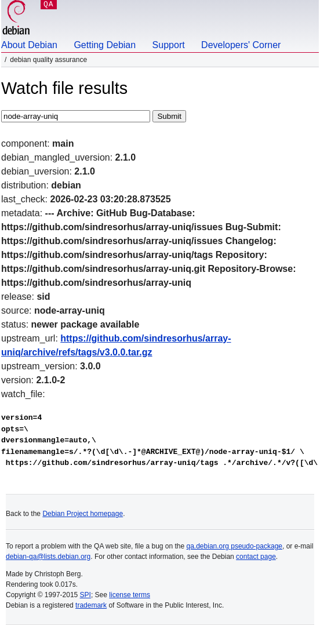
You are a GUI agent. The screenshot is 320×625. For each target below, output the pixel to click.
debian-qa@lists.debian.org (48, 557)
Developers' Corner (241, 45)
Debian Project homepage (82, 514)
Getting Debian (105, 45)
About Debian (29, 45)
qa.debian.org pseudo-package (234, 546)
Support (168, 45)
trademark (91, 605)
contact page (256, 557)
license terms (129, 595)
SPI (85, 595)
